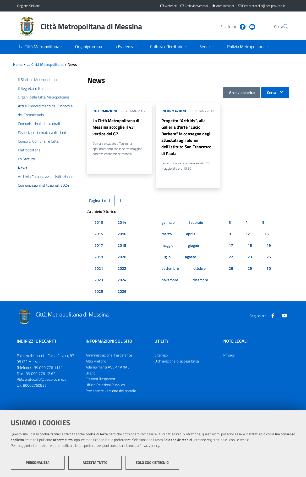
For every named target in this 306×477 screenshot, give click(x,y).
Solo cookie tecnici (152, 463)
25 (269, 258)
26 (231, 269)
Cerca (271, 92)
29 (250, 269)
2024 (122, 281)
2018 (122, 246)
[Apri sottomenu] (41, 47)
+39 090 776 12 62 (39, 374)
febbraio (196, 223)
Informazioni (105, 110)
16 (266, 235)
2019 (98, 258)
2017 (98, 246)
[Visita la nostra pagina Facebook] (231, 26)
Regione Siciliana (28, 5)
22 (231, 258)
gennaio (168, 223)
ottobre (199, 269)
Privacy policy (149, 445)
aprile (191, 235)
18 (250, 246)
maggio (167, 246)
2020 (122, 258)
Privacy (229, 356)
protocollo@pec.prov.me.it (45, 380)
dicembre (200, 281)
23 (250, 258)
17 (231, 246)
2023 (98, 281)
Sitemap (161, 356)
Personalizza (37, 463)
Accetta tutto (95, 463)
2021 (98, 269)
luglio (166, 258)
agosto (190, 258)
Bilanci (91, 374)
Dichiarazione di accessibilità (176, 362)
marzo (167, 235)
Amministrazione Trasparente (109, 356)
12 (248, 235)
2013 (98, 223)
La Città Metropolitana (45, 64)
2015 (98, 235)
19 (269, 246)
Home (17, 64)
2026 (122, 292)
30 (269, 269)
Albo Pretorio (96, 362)
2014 (122, 223)
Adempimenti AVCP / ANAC (108, 368)
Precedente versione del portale (111, 392)
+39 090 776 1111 (47, 368)
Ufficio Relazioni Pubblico (105, 386)
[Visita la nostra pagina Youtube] (241, 26)
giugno (193, 246)
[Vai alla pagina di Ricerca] (283, 26)
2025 (98, 292)
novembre (170, 281)
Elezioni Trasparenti (101, 380)
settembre (170, 269)
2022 (122, 269)
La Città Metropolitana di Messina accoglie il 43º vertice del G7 (116, 127)
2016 (122, 235)
